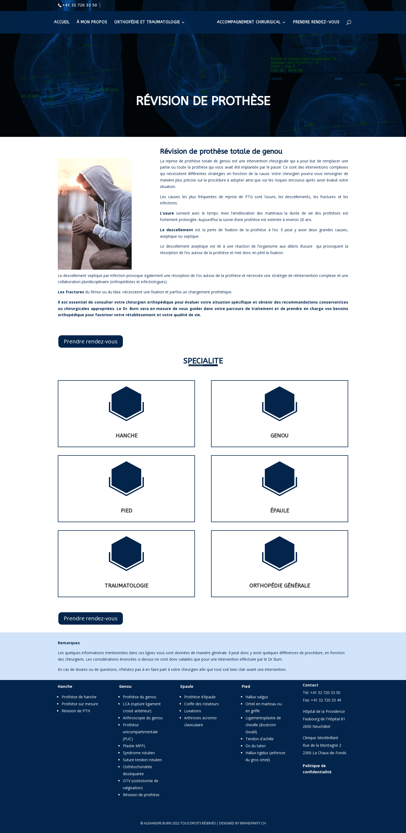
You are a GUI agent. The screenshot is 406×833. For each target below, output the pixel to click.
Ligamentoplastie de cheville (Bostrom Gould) (263, 724)
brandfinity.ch (253, 823)
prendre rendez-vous (316, 22)
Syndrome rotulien (139, 752)
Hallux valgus (256, 696)
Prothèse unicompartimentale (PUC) (140, 731)
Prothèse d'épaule (200, 696)
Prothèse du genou (139, 696)
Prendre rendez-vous (90, 341)
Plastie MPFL (134, 745)
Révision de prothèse (141, 794)
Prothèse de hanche (79, 696)
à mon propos (92, 22)
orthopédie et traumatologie (147, 22)
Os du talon (255, 745)
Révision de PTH (76, 710)
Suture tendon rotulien (142, 759)
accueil (62, 22)
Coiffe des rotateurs (201, 703)
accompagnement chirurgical (249, 22)
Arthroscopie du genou (143, 717)
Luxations (192, 710)
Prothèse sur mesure (80, 703)
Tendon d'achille (259, 738)
